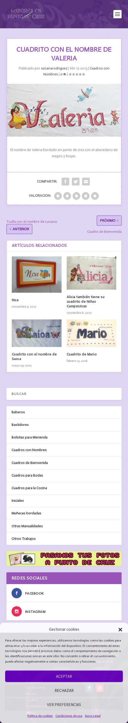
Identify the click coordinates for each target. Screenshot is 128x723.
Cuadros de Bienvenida (30, 463)
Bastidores (20, 425)
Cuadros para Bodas (27, 475)
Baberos (18, 412)
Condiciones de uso (68, 716)
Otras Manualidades (27, 526)
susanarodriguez (54, 68)
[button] (120, 629)
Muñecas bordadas (26, 513)
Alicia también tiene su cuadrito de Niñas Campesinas (86, 301)
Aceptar (64, 676)
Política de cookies (40, 716)
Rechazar (64, 690)
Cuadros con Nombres (29, 450)
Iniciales (18, 500)
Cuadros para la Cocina (29, 488)
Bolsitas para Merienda (29, 437)
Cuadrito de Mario (82, 354)
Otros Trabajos (24, 539)
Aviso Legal (93, 716)
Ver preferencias (64, 704)
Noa (15, 300)
